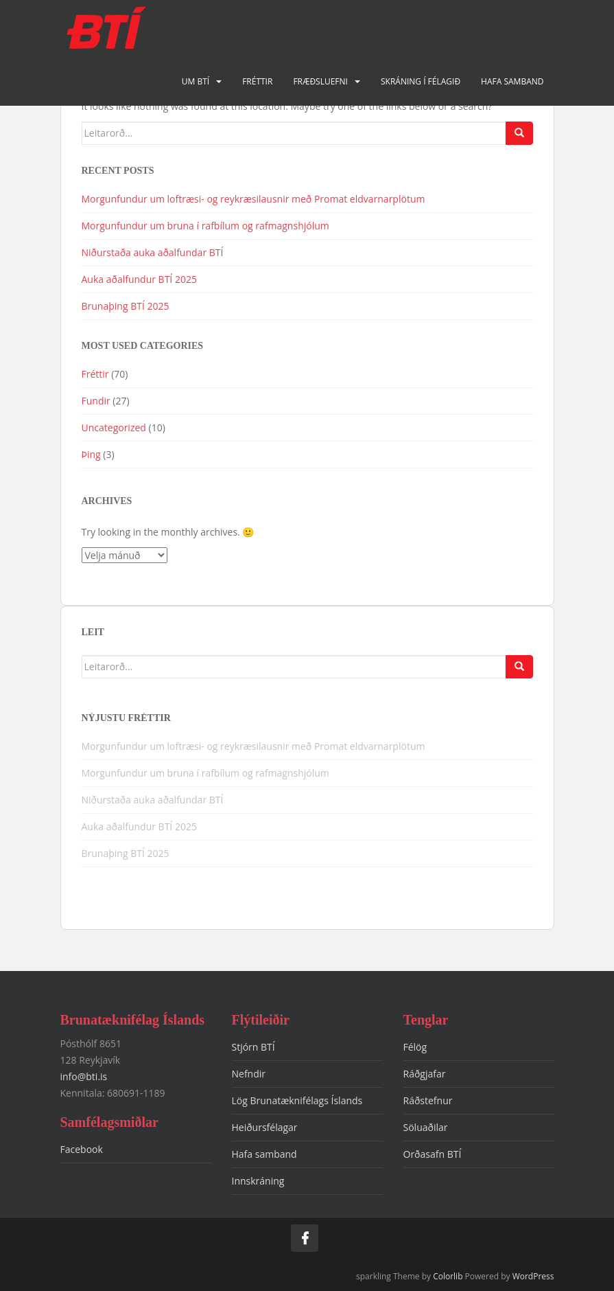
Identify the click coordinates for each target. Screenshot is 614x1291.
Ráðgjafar (424, 1073)
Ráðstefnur (428, 1100)
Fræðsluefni (320, 81)
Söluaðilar (425, 1127)
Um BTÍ (195, 81)
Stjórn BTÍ (253, 1046)
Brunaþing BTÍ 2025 (125, 305)
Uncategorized (114, 427)
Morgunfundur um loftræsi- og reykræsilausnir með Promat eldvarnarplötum (253, 198)
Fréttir (257, 81)
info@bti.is (84, 1076)
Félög (415, 1046)
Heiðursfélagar (265, 1127)
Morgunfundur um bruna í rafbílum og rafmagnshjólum (207, 225)
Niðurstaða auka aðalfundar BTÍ (153, 252)
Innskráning (258, 1180)
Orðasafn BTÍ (432, 1154)
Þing (91, 454)
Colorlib (447, 1276)
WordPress (533, 1276)
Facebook (81, 1149)
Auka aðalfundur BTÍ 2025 (139, 279)
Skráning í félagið (420, 81)
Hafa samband (512, 81)
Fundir (96, 400)
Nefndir (249, 1073)
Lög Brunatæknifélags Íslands (297, 1100)
